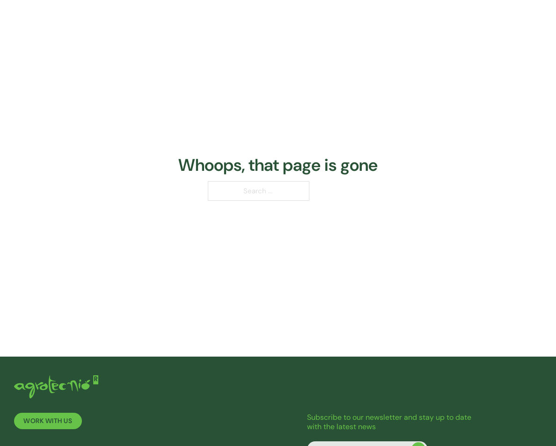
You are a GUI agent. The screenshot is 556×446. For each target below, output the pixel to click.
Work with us (47, 421)
